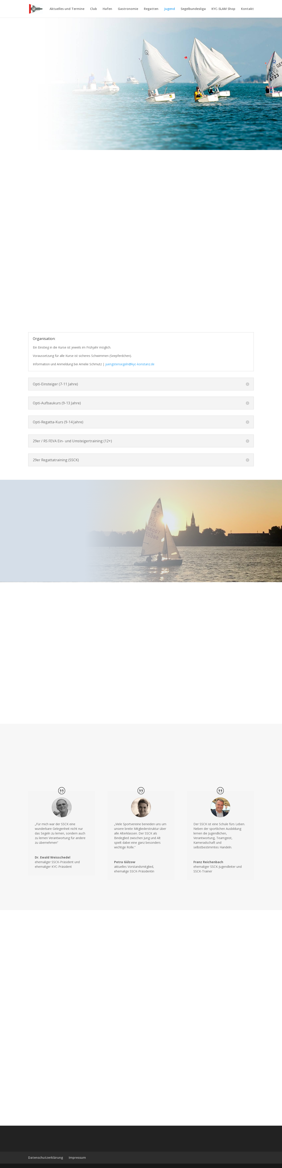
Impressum (77, 1157)
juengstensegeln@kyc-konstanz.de (129, 364)
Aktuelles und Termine (67, 9)
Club (93, 9)
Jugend (169, 9)
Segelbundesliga (193, 9)
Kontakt (247, 9)
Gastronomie (128, 9)
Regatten (151, 9)
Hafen (107, 9)
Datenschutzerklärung (45, 1157)
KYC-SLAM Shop (223, 9)
